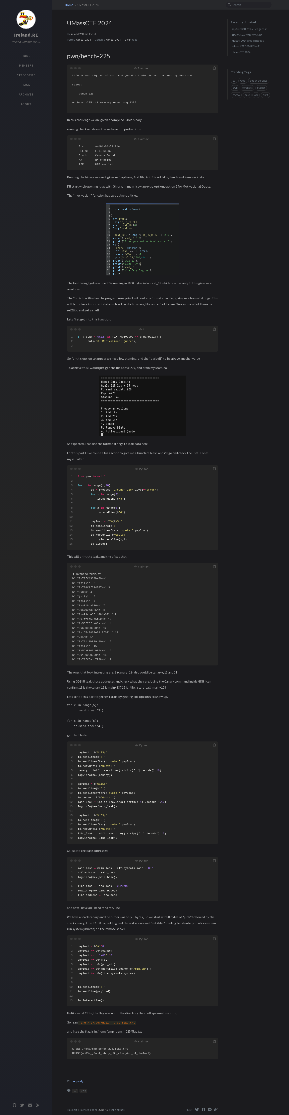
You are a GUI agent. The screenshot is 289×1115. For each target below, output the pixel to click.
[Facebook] (204, 1109)
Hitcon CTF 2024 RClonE (245, 46)
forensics (247, 87)
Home (69, 5)
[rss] (37, 1105)
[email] (30, 1105)
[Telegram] (210, 1109)
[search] (250, 5)
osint (265, 95)
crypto (236, 95)
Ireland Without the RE (84, 34)
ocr (256, 95)
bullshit (261, 87)
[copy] (214, 68)
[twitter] (22, 1105)
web (242, 80)
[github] (14, 1105)
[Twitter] (197, 1109)
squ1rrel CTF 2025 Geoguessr (249, 29)
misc (247, 95)
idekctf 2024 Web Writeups (248, 40)
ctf (75, 1090)
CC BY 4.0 (103, 1110)
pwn (83, 1090)
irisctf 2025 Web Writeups (247, 35)
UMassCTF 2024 (241, 52)
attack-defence (259, 80)
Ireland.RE (26, 35)
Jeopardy (77, 1081)
